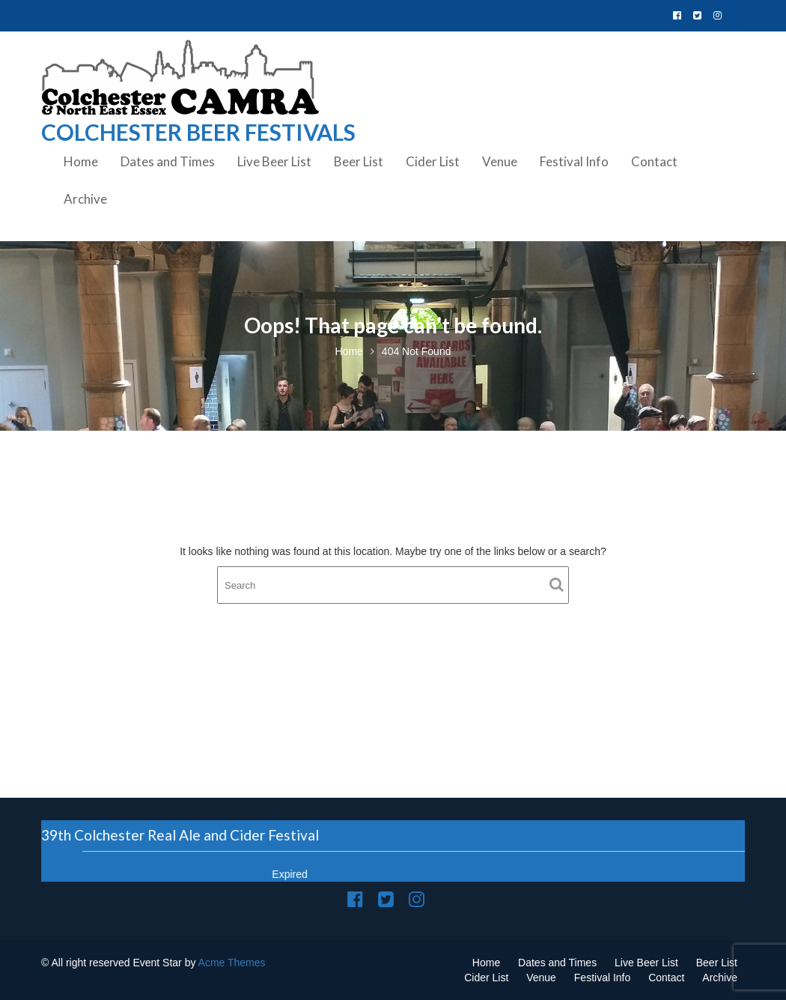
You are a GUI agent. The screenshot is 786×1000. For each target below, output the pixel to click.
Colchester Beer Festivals (198, 131)
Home (81, 161)
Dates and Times (168, 161)
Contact (654, 161)
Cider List (433, 161)
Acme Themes (232, 963)
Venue (499, 161)
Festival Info (574, 161)
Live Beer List (274, 161)
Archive (85, 199)
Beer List (358, 161)
